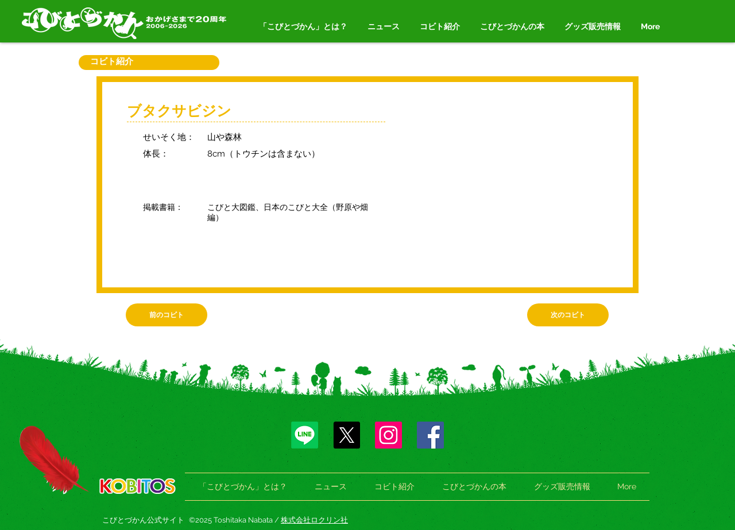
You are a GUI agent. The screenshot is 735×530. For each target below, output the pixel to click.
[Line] (304, 435)
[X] (346, 435)
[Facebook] (430, 435)
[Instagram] (388, 435)
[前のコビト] (166, 314)
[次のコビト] (568, 314)
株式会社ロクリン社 (314, 520)
